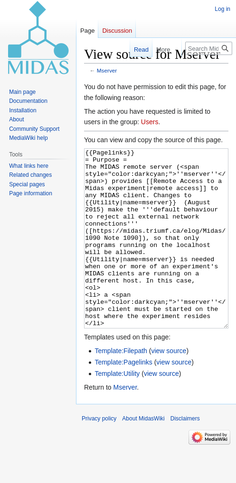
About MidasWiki (143, 454)
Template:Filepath (120, 386)
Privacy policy (99, 454)
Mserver (107, 70)
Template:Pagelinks (123, 397)
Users (150, 122)
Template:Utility (117, 409)
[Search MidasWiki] (208, 48)
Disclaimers (185, 454)
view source (168, 386)
